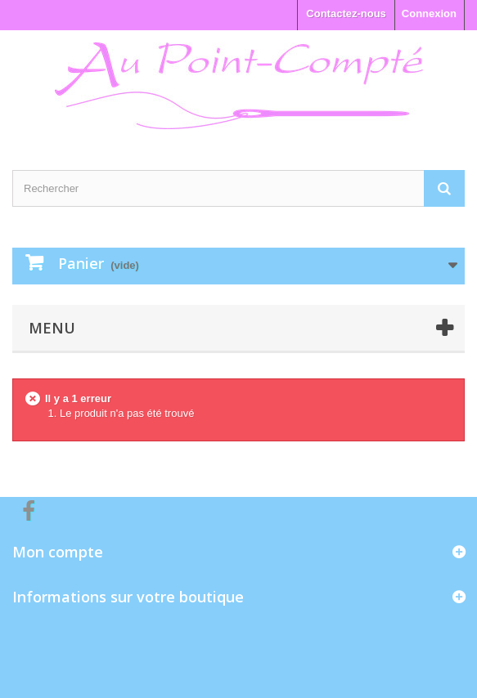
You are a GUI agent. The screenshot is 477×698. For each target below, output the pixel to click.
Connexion (429, 13)
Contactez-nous (346, 13)
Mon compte (57, 552)
